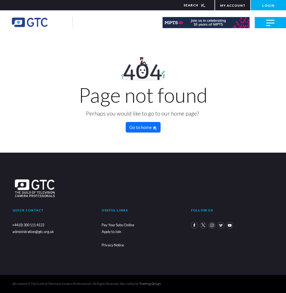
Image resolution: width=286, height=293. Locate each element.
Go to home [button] (143, 127)
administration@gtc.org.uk (33, 231)
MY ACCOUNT (233, 5)
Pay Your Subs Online (118, 225)
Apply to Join (111, 231)
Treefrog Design (150, 283)
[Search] (191, 5)
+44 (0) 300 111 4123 (28, 225)
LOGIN (268, 5)
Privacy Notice (113, 245)
